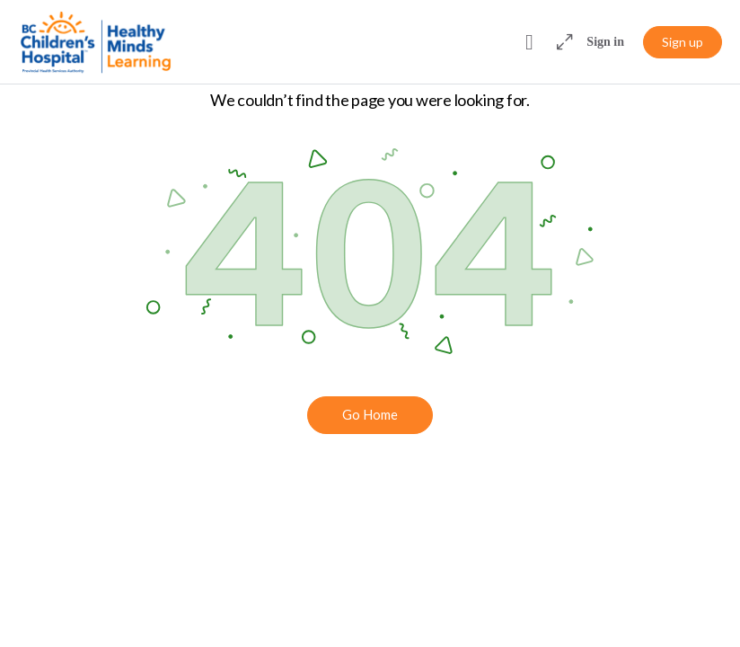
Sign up (682, 41)
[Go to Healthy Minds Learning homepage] (95, 42)
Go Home (370, 414)
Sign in (605, 42)
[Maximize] (561, 42)
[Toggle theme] (529, 42)
